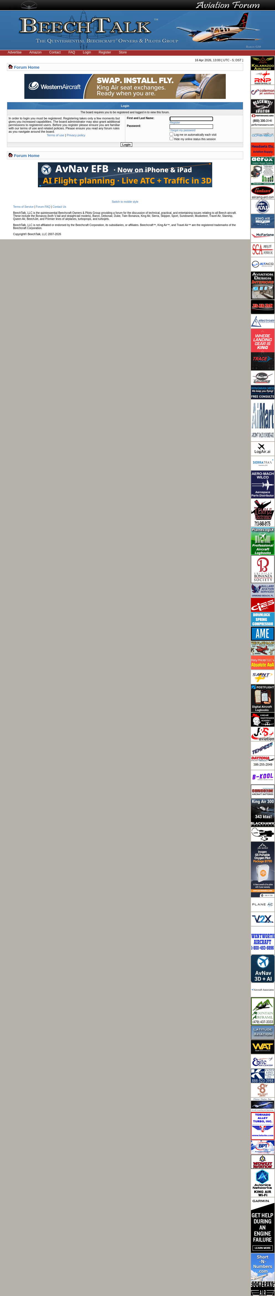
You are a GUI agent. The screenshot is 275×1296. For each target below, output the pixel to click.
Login (87, 52)
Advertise (15, 52)
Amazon (35, 52)
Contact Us (59, 206)
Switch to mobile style (125, 201)
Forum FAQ (43, 206)
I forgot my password (183, 130)
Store (123, 52)
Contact (55, 52)
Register (105, 52)
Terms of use (55, 135)
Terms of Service (23, 206)
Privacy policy (76, 135)
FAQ (71, 52)
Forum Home (27, 67)
